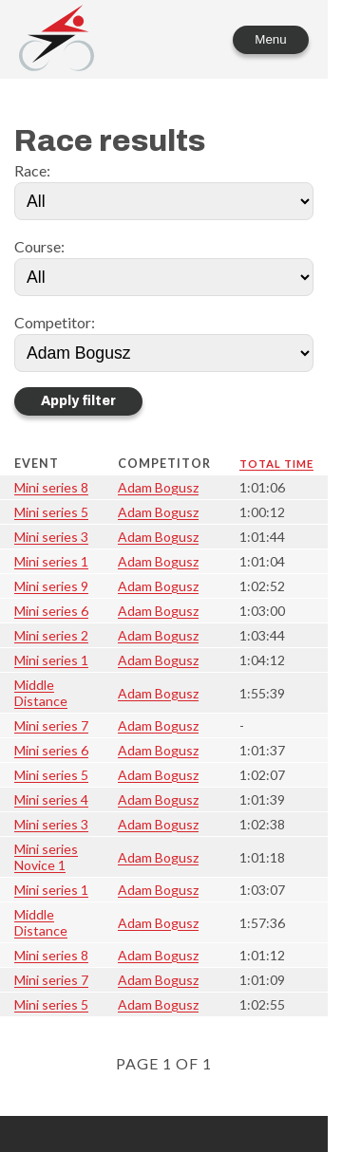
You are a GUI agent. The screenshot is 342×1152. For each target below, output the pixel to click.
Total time (276, 463)
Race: (32, 170)
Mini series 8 (51, 487)
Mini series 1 (51, 561)
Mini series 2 (51, 635)
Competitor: (54, 322)
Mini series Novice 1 (46, 857)
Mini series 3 (51, 537)
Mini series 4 (51, 799)
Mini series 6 (51, 611)
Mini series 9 (51, 586)
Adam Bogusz (158, 487)
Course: (39, 246)
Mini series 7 (51, 725)
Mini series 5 (51, 512)
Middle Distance (40, 693)
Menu (270, 39)
